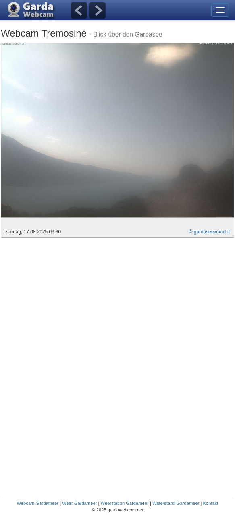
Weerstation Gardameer (125, 503)
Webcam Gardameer (38, 503)
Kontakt (210, 503)
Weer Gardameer (79, 503)
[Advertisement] (68, 298)
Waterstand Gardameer (175, 503)
